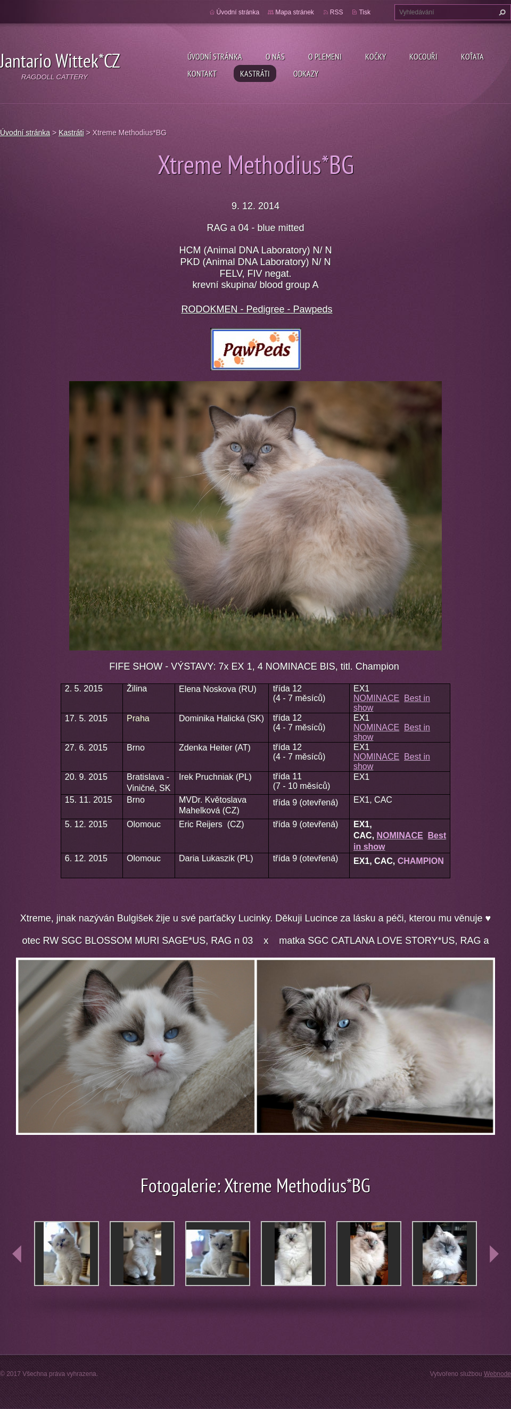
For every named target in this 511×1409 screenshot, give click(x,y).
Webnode (497, 1374)
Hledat (501, 12)
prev (17, 1254)
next (494, 1254)
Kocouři (423, 56)
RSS (336, 12)
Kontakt (202, 73)
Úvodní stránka (214, 56)
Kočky (375, 56)
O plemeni (325, 56)
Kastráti (255, 73)
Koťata (472, 56)
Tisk (364, 12)
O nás (275, 56)
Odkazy (305, 73)
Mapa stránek (294, 12)
